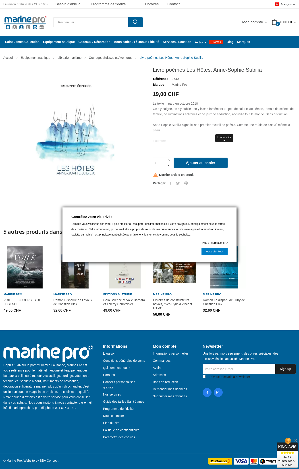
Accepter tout (214, 251)
